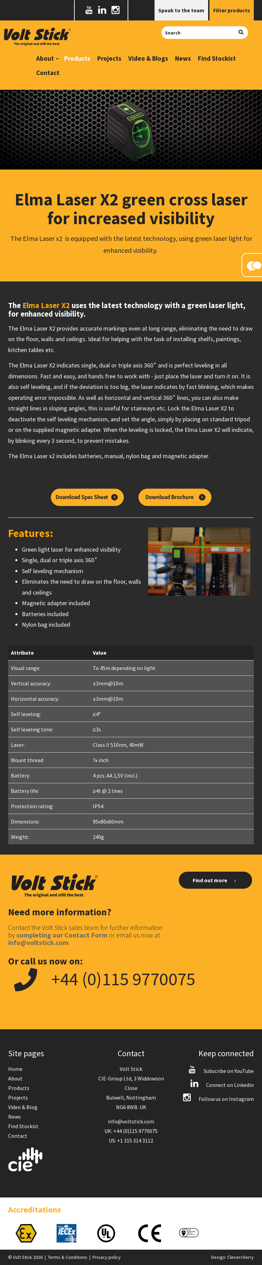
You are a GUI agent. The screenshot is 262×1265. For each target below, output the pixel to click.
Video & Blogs (148, 58)
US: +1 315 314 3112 (131, 1140)
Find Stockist (217, 58)
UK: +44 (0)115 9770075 (131, 1131)
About (15, 1078)
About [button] (47, 58)
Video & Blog (23, 1107)
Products (77, 58)
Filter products (231, 10)
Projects (109, 58)
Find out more (215, 880)
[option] (28, 1233)
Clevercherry (240, 1257)
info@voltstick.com (131, 1121)
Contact (47, 73)
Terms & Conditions (67, 1257)
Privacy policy (106, 1257)
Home (15, 1068)
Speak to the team (181, 10)
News (183, 58)
